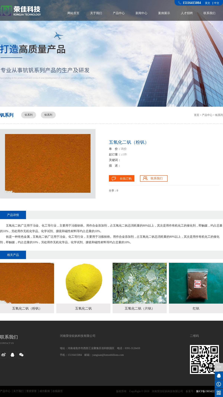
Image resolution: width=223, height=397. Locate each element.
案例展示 (164, 13)
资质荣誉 (31, 391)
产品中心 (119, 13)
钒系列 (48, 114)
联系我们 (209, 13)
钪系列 (29, 114)
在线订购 (126, 178)
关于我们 (96, 13)
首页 (196, 115)
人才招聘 (187, 13)
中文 (216, 3)
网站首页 (73, 13)
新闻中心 (141, 13)
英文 (207, 3)
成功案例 (44, 391)
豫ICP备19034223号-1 (208, 391)
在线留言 (57, 391)
